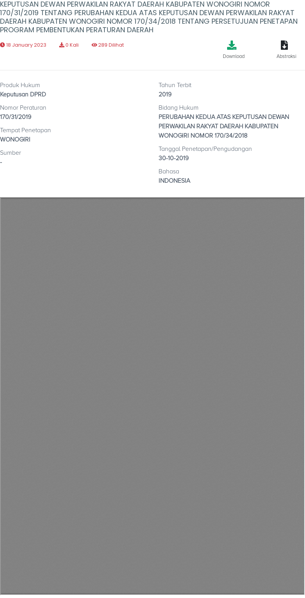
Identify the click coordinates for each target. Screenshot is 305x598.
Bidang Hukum (179, 108)
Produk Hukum (20, 85)
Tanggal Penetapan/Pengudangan (205, 149)
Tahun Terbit (175, 85)
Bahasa (169, 171)
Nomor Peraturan (23, 108)
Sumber (10, 153)
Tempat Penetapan (25, 130)
